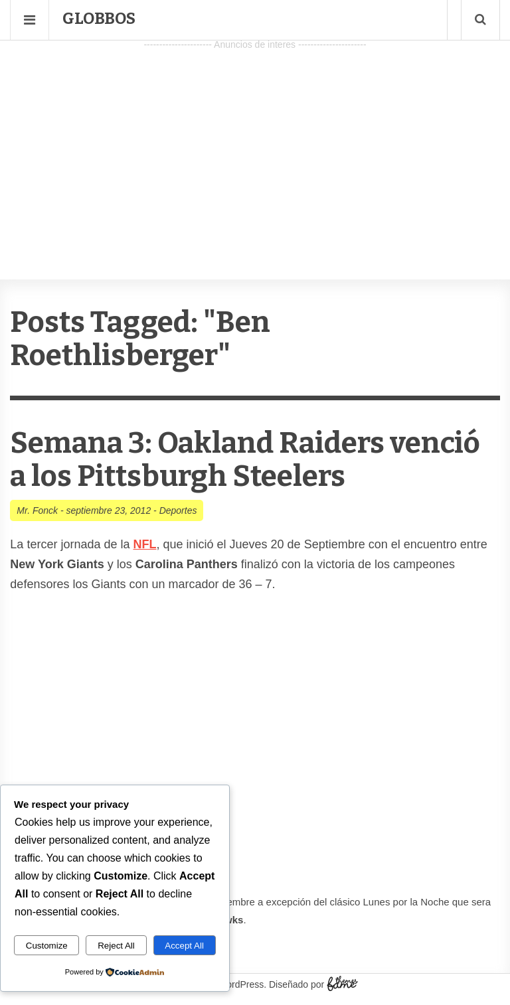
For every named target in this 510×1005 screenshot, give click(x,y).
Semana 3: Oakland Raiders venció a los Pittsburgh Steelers (245, 459)
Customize (47, 946)
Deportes (178, 510)
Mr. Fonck (37, 510)
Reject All (116, 946)
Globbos (98, 18)
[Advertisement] (255, 147)
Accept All (184, 946)
